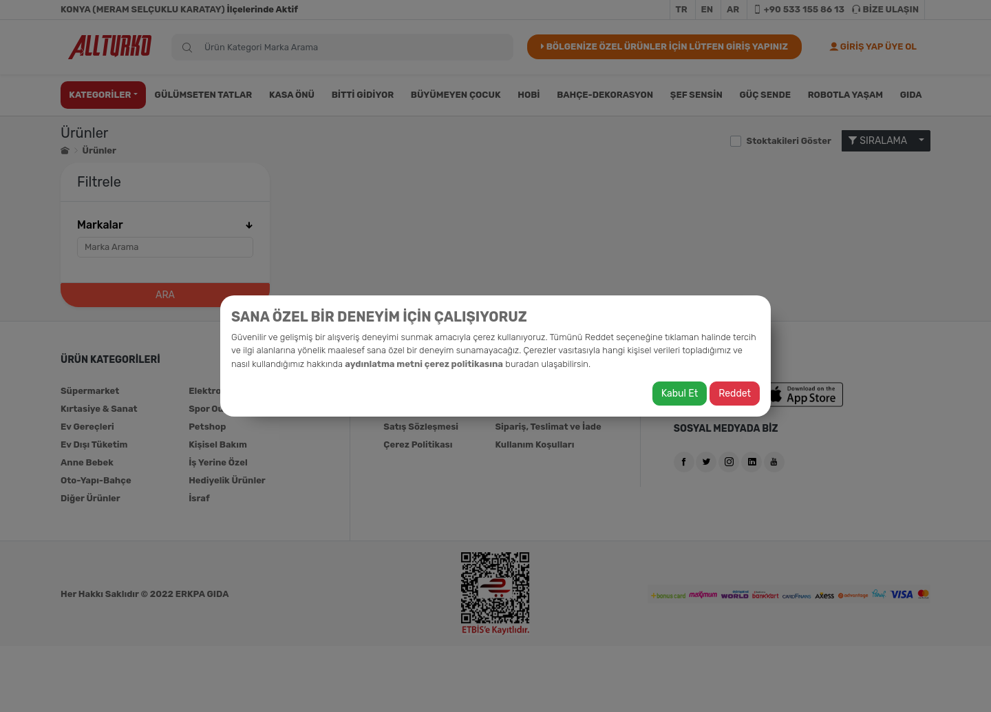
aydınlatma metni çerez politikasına (424, 364)
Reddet (734, 393)
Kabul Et (679, 393)
